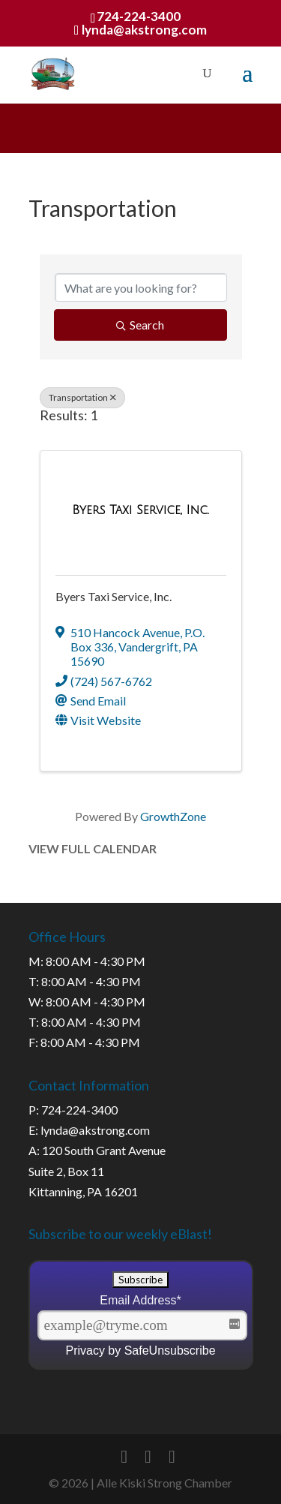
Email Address (140, 1300)
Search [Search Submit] (140, 324)
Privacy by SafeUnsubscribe (140, 1350)
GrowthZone (173, 816)
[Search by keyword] (141, 287)
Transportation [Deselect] (82, 397)
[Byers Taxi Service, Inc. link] (140, 510)
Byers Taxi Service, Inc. (113, 596)
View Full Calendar (92, 848)
